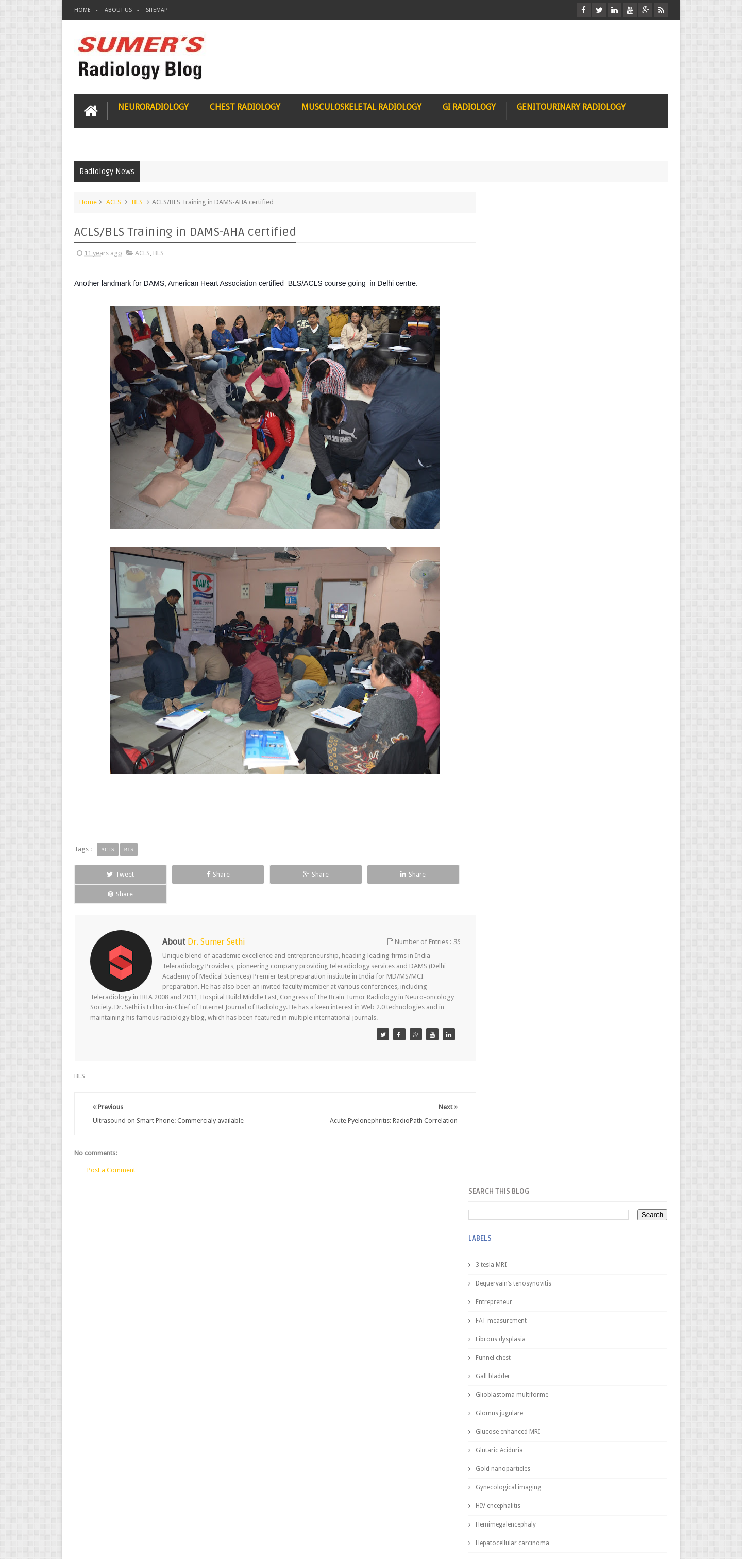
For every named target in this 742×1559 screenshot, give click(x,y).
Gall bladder (514, 382)
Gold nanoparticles (524, 474)
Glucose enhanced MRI (529, 437)
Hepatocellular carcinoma (533, 549)
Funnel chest (514, 363)
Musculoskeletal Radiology (361, 106)
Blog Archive (638, 840)
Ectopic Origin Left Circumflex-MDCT (600, 1096)
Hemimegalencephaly (527, 530)
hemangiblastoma (523, 753)
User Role (99, 1512)
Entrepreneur (515, 308)
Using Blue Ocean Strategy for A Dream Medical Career (571, 1416)
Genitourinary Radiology (571, 106)
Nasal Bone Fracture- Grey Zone (592, 906)
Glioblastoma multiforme (533, 400)
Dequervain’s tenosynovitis (534, 289)
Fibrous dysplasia (522, 345)
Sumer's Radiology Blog (175, 1543)
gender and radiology (527, 734)
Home (82, 10)
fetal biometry (516, 697)
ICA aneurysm (516, 567)
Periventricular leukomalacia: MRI (595, 1144)
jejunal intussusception (529, 790)
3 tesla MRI (512, 271)
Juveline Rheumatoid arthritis (537, 623)
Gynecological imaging (529, 493)
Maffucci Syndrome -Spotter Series (600, 995)
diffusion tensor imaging (532, 641)
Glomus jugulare (520, 419)
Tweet (111, 874)
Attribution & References (228, 1512)
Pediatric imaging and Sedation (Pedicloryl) (569, 865)
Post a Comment (111, 1150)
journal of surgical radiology (538, 808)
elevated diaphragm (525, 660)
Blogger (654, 1543)
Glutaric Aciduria (520, 456)
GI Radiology (469, 106)
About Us (118, 10)
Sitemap (156, 10)
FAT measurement (522, 326)
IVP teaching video (523, 604)
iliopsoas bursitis (521, 771)
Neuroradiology (153, 106)
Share (190, 874)
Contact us (642, 1512)
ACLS (113, 201)
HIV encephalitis (519, 512)
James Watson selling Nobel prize (551, 954)
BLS (137, 201)
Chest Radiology (245, 106)
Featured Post (578, 840)
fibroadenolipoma (523, 715)
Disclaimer (152, 1512)
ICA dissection (517, 586)
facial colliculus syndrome (534, 678)
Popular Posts (519, 840)
